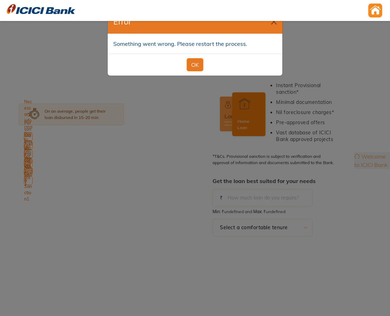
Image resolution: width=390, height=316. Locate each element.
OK (195, 56)
